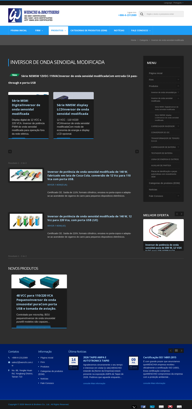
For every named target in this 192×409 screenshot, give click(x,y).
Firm (39, 30)
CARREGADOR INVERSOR (163, 126)
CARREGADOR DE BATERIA (163, 147)
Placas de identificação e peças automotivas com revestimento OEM (164, 174)
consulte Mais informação (94, 383)
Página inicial (18, 30)
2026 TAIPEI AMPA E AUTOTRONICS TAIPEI (96, 358)
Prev (181, 214)
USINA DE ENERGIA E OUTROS (165, 159)
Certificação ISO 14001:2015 (159, 356)
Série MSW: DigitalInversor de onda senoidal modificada (166, 108)
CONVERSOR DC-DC (160, 132)
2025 (133, 367)
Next (177, 214)
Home (133, 40)
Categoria (144, 40)
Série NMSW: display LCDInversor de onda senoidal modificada (73, 109)
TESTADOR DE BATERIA (161, 153)
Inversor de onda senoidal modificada (161, 99)
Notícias (119, 30)
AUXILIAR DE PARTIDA (161, 166)
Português (177, 3)
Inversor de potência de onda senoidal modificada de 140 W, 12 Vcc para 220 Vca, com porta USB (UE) (90, 215)
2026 (73, 367)
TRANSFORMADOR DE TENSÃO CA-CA (165, 139)
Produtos (58, 30)
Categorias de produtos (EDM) (88, 30)
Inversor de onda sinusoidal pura (164, 92)
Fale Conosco (141, 30)
